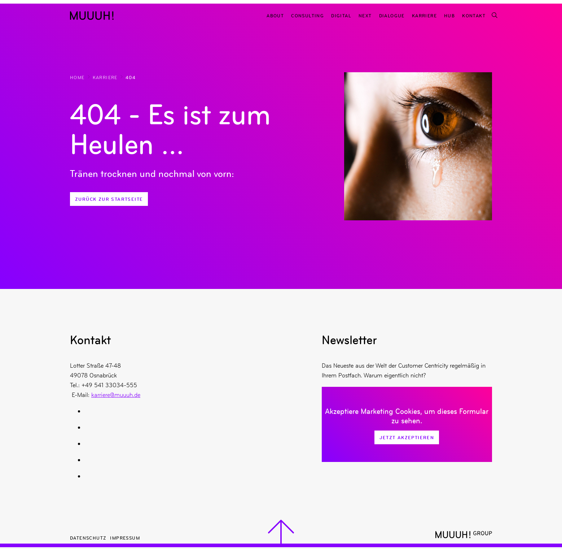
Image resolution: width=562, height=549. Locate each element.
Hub (449, 15)
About (275, 15)
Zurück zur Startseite (109, 199)
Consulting (307, 15)
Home (77, 77)
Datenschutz (88, 537)
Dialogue (392, 15)
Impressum (125, 537)
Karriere (424, 15)
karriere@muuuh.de (115, 395)
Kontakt (474, 15)
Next (365, 15)
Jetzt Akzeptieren (406, 437)
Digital (341, 15)
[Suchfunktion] (494, 15)
